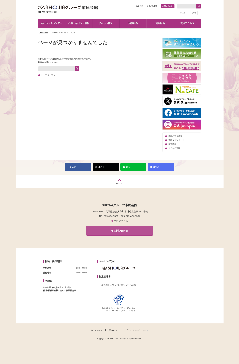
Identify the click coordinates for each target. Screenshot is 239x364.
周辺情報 (172, 144)
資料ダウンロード (176, 140)
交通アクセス (187, 23)
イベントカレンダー (51, 23)
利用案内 (160, 23)
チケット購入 (106, 23)
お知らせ (139, 6)
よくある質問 (152, 6)
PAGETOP (120, 181)
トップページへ (48, 75)
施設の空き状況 (175, 136)
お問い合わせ (167, 6)
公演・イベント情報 (78, 23)
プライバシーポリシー (136, 330)
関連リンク (114, 330)
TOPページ (43, 32)
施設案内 (133, 23)
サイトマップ (96, 330)
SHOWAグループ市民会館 (68, 9)
